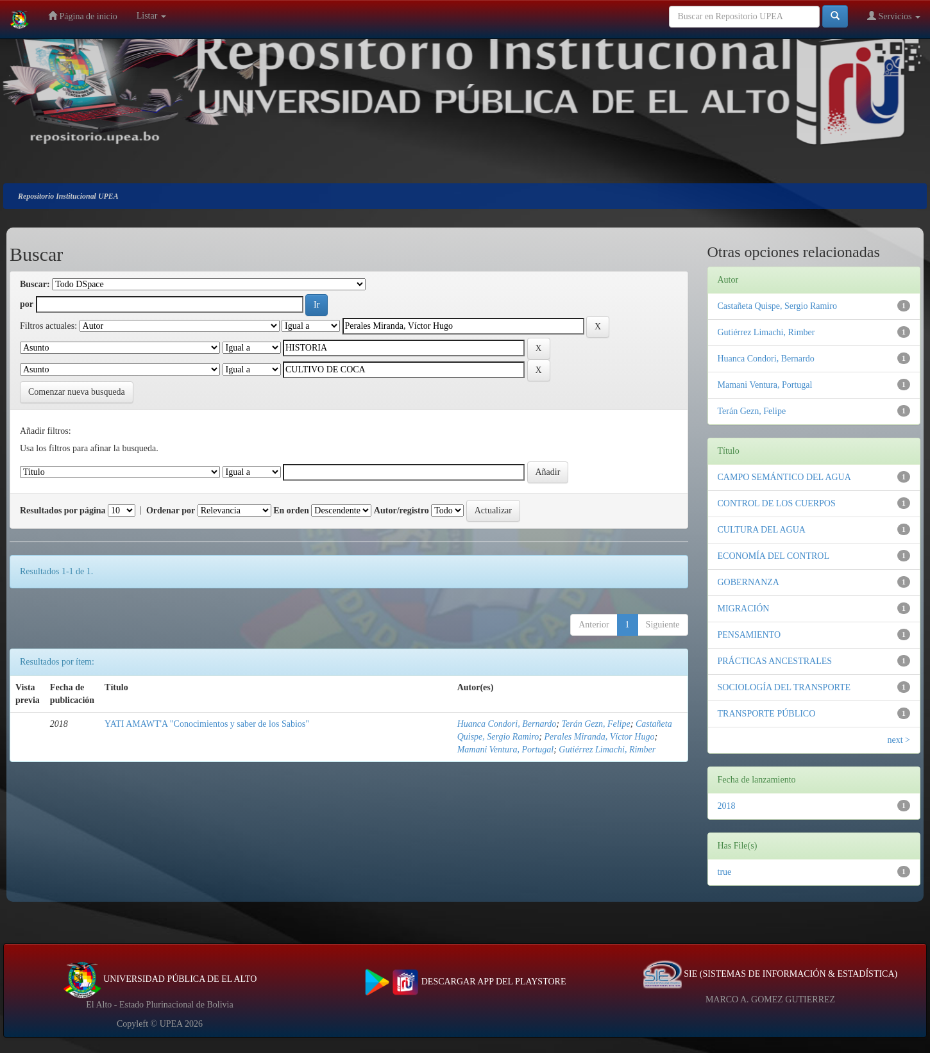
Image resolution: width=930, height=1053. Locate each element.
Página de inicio (82, 15)
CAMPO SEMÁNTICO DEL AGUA (784, 477)
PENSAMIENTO (749, 635)
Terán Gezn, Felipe (596, 724)
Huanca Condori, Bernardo (507, 724)
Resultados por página (63, 510)
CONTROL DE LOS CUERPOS (777, 503)
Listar (151, 16)
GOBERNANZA (748, 582)
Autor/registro (401, 510)
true (725, 872)
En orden (291, 510)
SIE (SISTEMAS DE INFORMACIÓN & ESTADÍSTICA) (770, 974)
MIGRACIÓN (744, 608)
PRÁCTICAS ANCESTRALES (775, 661)
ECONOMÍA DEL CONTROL (773, 556)
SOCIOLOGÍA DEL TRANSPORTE (784, 687)
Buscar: (35, 284)
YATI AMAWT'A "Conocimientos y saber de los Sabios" (207, 724)
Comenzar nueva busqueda (76, 392)
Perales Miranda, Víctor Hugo (600, 737)
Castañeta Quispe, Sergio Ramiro (777, 306)
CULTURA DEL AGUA (762, 530)
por (26, 304)
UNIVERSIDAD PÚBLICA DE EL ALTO (160, 979)
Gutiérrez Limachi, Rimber (607, 749)
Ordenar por (170, 510)
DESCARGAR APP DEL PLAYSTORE (465, 981)
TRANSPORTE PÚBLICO (767, 713)
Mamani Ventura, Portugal (505, 749)
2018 (727, 806)
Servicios (893, 15)
